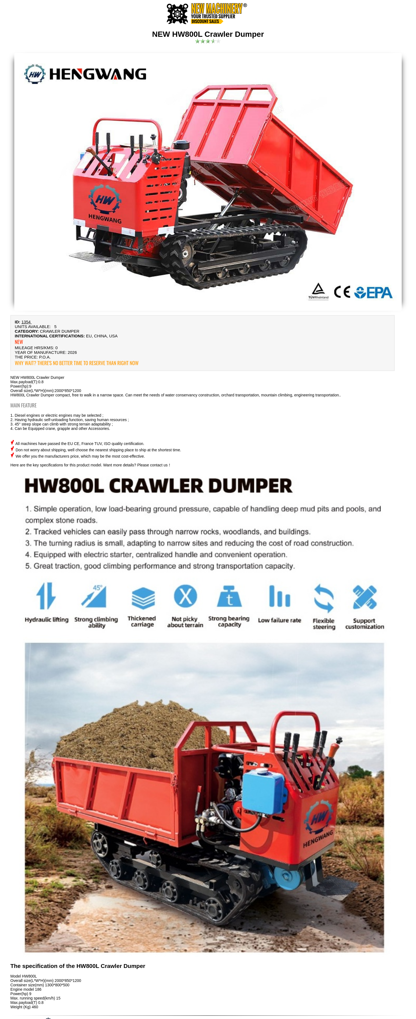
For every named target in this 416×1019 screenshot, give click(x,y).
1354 (26, 322)
